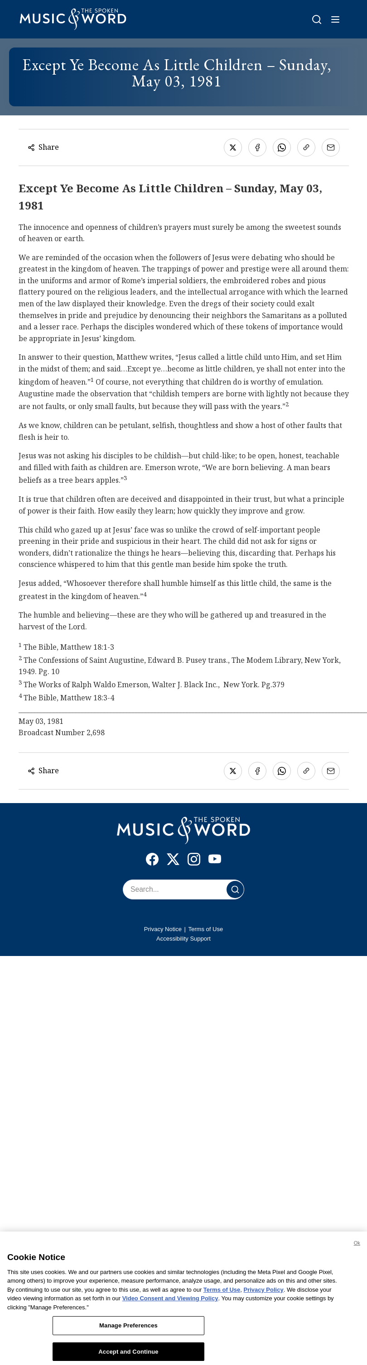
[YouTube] (214, 861)
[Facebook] (152, 861)
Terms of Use (205, 929)
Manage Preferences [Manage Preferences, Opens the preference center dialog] (128, 1329)
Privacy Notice (163, 929)
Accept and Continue (128, 1355)
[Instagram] (194, 861)
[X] (173, 861)
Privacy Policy (264, 1293)
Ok (357, 1246)
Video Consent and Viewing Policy (170, 1301)
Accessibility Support (183, 938)
